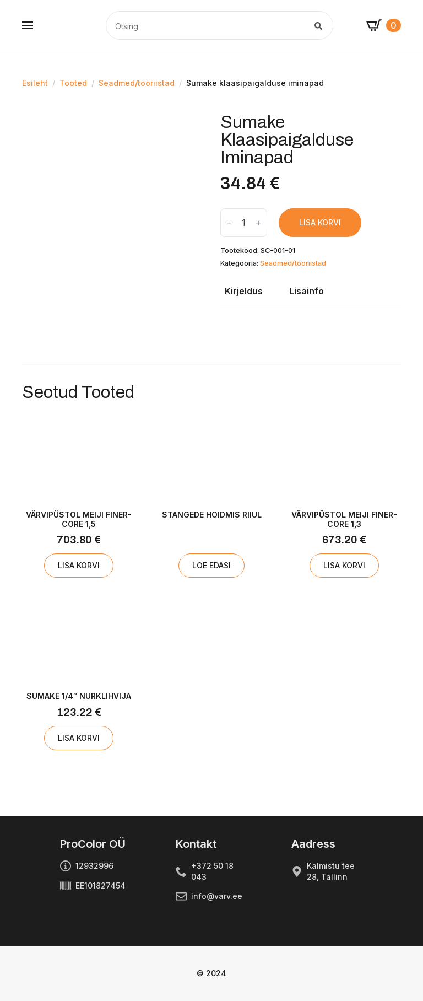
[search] (318, 26)
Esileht (35, 83)
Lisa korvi (320, 222)
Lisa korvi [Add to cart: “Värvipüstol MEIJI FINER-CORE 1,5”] (79, 565)
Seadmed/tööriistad (137, 83)
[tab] (243, 291)
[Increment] (258, 223)
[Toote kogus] (243, 222)
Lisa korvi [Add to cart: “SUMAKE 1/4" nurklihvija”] (79, 737)
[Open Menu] (27, 25)
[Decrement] (229, 223)
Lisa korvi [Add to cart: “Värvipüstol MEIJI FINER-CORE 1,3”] (344, 565)
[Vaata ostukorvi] (383, 25)
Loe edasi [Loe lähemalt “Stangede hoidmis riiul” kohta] (211, 565)
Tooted (73, 83)
